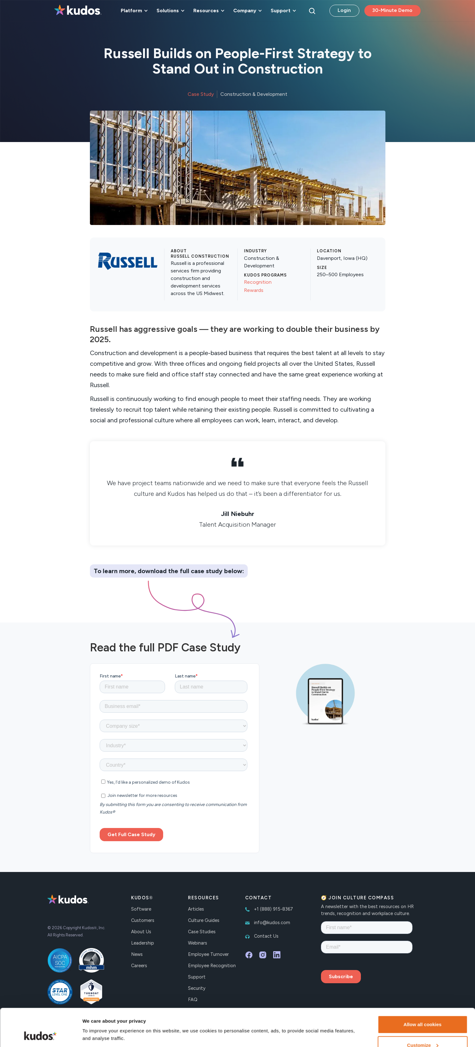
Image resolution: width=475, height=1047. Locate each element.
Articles (196, 909)
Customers (142, 920)
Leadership (142, 943)
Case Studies (202, 932)
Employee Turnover (208, 954)
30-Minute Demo (392, 10)
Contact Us (266, 936)
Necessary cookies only (422, 1030)
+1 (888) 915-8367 (273, 909)
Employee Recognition (212, 965)
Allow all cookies (423, 989)
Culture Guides (203, 920)
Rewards (253, 290)
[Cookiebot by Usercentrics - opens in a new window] (40, 1034)
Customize (423, 1009)
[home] (78, 11)
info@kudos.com (272, 922)
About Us (141, 932)
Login (344, 10)
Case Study (201, 94)
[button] (133, 10)
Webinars (197, 943)
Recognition (258, 282)
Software (141, 909)
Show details (97, 1020)
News (137, 954)
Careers (139, 965)
